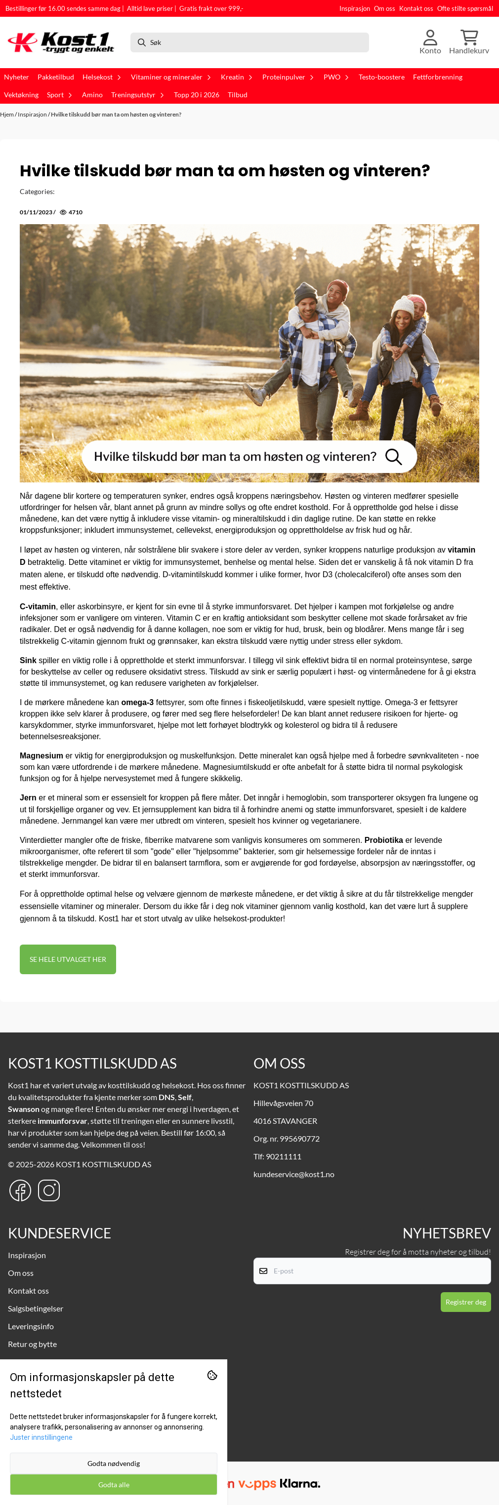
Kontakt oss (416, 8)
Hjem (7, 114)
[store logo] (64, 42)
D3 (328, 574)
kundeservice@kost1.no (293, 1174)
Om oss (384, 8)
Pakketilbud (56, 77)
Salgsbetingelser (35, 1308)
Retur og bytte (32, 1343)
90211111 (283, 1156)
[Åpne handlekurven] (469, 42)
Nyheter (16, 77)
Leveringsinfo (31, 1326)
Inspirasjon (354, 8)
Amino (92, 95)
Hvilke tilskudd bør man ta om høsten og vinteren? (116, 114)
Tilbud (238, 95)
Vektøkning (21, 95)
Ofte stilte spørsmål (465, 8)
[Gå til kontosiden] (430, 42)
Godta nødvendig (113, 1463)
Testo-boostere (382, 77)
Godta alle (113, 1484)
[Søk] (250, 42)
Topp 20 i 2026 (196, 95)
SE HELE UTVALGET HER (68, 959)
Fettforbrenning (437, 77)
